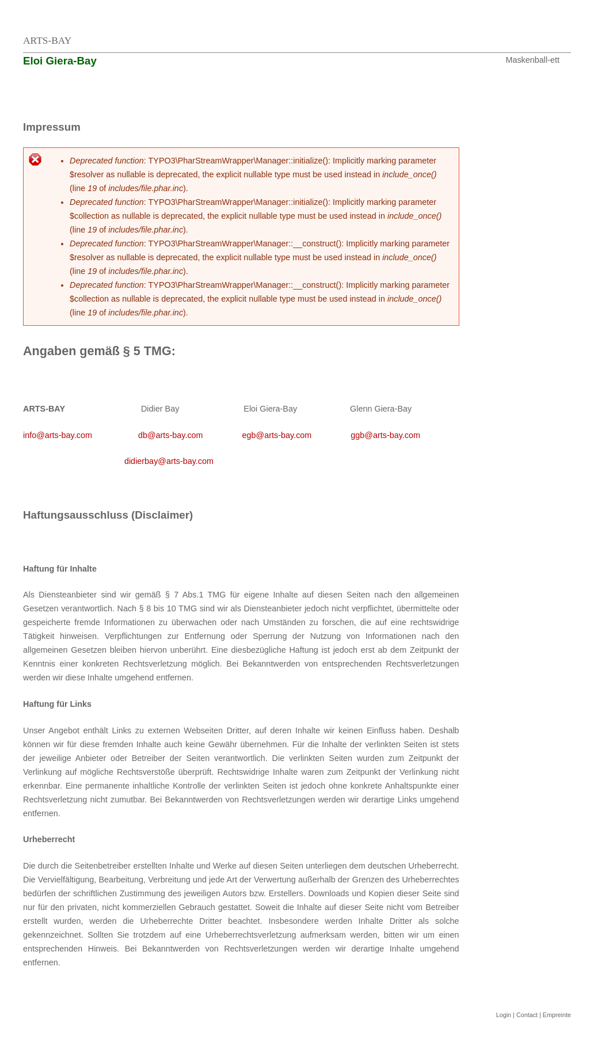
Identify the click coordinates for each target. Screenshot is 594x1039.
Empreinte (557, 1014)
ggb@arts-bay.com (385, 435)
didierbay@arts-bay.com (169, 461)
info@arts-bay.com (57, 435)
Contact (527, 1014)
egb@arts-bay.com (277, 435)
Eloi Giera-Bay (60, 61)
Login (503, 1014)
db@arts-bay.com (170, 435)
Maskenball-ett (532, 59)
